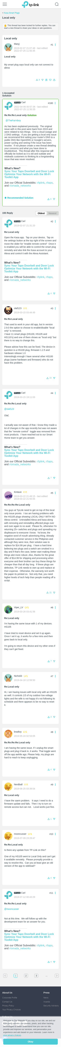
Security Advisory (51, 1005)
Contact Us (7, 1001)
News (45, 997)
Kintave (18, 492)
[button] (54, 80)
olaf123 (17, 308)
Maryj (17, 44)
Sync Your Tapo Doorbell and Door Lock (29, 171)
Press (46, 992)
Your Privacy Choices (11, 1009)
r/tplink (41, 182)
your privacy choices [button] (12, 1035)
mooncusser (20, 834)
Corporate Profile (9, 997)
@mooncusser (11, 909)
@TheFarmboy (13, 120)
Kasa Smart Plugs (12, 13)
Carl (23, 102)
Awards (46, 1001)
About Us (7, 992)
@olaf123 (9, 409)
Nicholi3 (18, 676)
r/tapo (49, 182)
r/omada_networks (20, 185)
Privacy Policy (8, 1005)
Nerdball (18, 784)
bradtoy (18, 731)
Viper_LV (18, 607)
